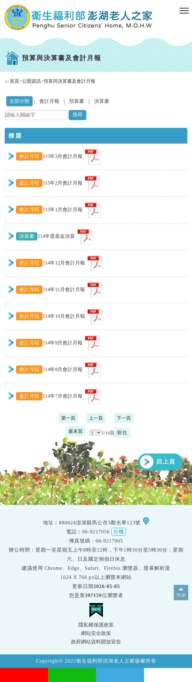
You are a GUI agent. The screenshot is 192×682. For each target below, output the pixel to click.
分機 (118, 531)
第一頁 (68, 418)
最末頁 (75, 431)
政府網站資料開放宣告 (96, 641)
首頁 (14, 81)
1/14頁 (108, 432)
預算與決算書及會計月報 (69, 81)
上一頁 (96, 418)
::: (7, 81)
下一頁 (124, 418)
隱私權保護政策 (96, 624)
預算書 (76, 101)
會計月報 (49, 101)
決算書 (101, 101)
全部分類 (19, 101)
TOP (181, 595)
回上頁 (166, 462)
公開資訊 (31, 81)
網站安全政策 (96, 633)
